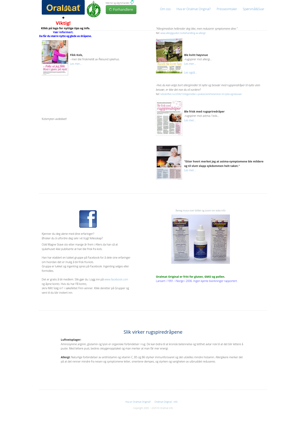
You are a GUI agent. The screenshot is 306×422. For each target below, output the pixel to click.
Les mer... (76, 64)
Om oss (165, 9)
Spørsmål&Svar (253, 9)
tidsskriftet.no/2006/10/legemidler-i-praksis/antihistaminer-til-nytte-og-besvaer (201, 94)
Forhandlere (121, 9)
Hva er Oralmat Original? (194, 9)
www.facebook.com (116, 279)
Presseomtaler (227, 9)
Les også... (190, 72)
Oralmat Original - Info (166, 401)
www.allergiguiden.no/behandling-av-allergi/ (183, 33)
